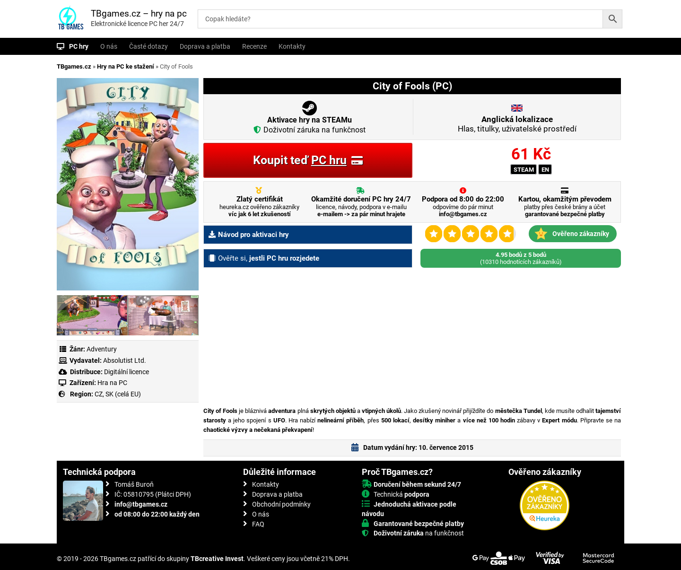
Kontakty (292, 46)
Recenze (254, 46)
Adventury (102, 349)
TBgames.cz (74, 66)
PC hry (78, 46)
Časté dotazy (148, 46)
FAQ (258, 524)
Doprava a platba (205, 46)
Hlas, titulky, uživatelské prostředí (517, 123)
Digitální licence (126, 372)
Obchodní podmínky (281, 504)
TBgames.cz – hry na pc (139, 13)
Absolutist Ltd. (124, 360)
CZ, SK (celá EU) (118, 394)
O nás (108, 46)
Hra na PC (111, 382)
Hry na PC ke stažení (125, 66)
